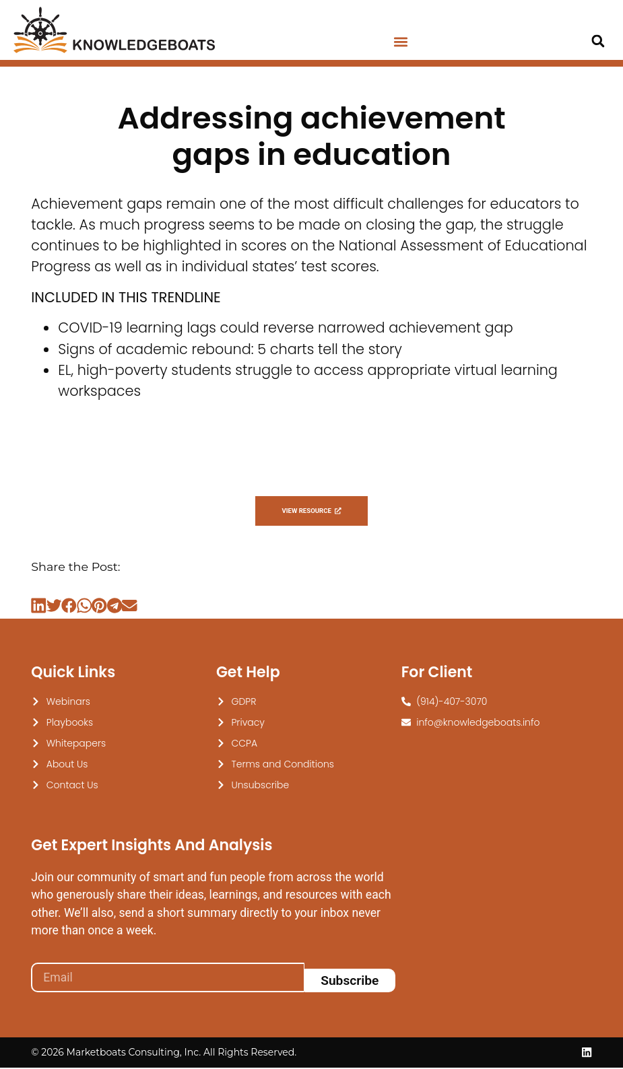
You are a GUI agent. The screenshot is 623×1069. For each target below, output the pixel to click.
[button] (401, 42)
